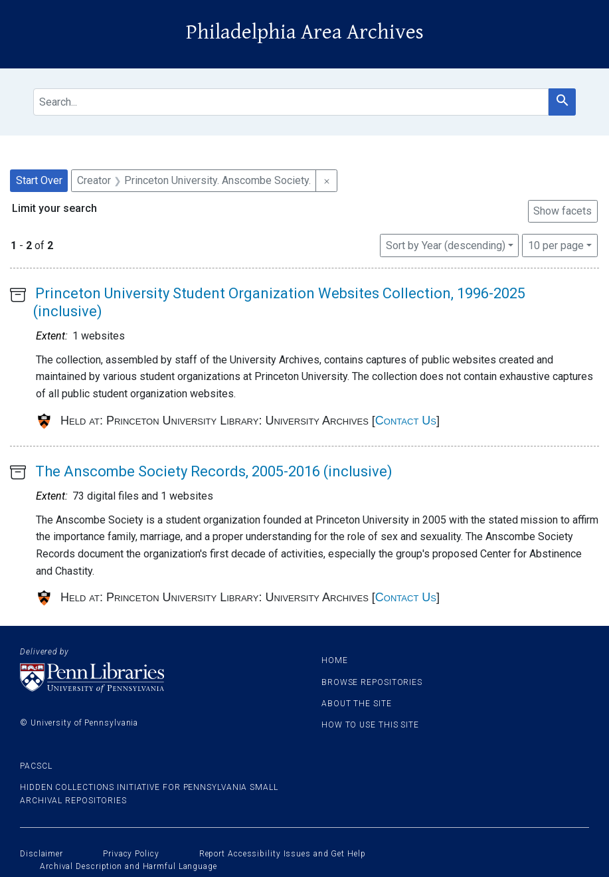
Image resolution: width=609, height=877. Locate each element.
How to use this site (370, 725)
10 (556, 244)
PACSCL (36, 766)
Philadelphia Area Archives (305, 32)
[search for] (291, 102)
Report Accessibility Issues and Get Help (282, 853)
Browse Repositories (371, 682)
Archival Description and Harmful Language (128, 866)
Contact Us (405, 420)
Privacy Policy (131, 853)
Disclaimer (41, 853)
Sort (445, 245)
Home (334, 660)
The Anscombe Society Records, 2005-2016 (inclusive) (213, 471)
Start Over (39, 180)
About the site (356, 703)
